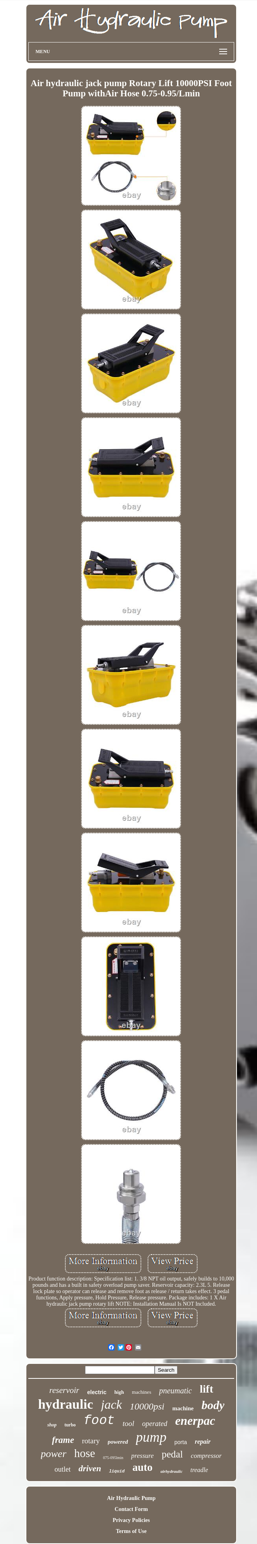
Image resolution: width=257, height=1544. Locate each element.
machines (141, 1392)
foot (99, 1420)
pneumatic (175, 1390)
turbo (70, 1425)
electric (96, 1392)
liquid (117, 1471)
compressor (206, 1455)
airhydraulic (172, 1471)
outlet (62, 1469)
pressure (142, 1455)
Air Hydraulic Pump (131, 1498)
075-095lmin (113, 1458)
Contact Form (131, 1509)
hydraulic (65, 1404)
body (213, 1404)
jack (111, 1404)
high (119, 1392)
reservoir (64, 1390)
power (54, 1453)
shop (51, 1425)
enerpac (195, 1421)
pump (151, 1437)
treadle (199, 1470)
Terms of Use (131, 1531)
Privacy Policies (131, 1520)
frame (63, 1440)
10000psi (147, 1406)
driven (89, 1468)
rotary (91, 1441)
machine (183, 1408)
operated (154, 1424)
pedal (172, 1454)
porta (180, 1442)
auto (143, 1467)
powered (118, 1442)
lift (206, 1389)
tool (129, 1423)
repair (203, 1441)
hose (84, 1453)
